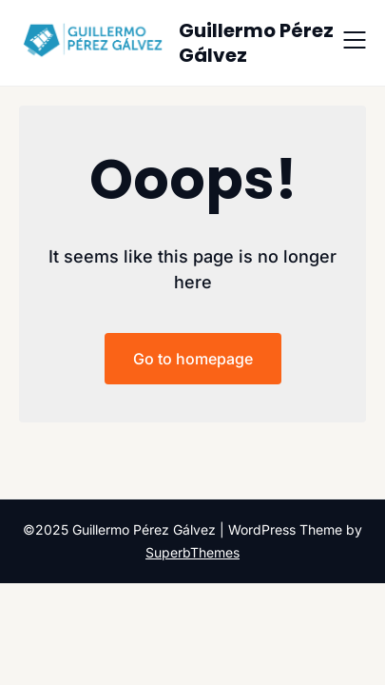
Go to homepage (193, 358)
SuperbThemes (192, 552)
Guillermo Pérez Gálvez (256, 43)
